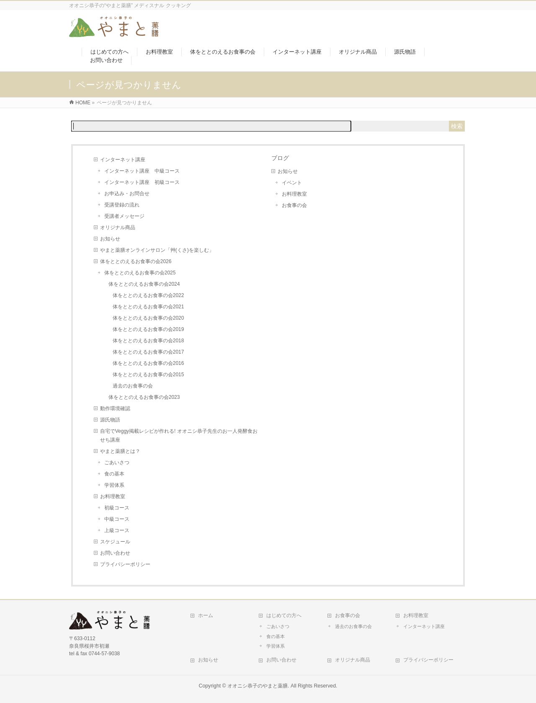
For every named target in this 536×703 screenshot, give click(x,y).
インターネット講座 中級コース (142, 171)
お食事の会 (294, 205)
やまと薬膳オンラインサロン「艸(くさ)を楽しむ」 (157, 250)
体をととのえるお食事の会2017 (148, 352)
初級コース (116, 508)
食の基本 (114, 474)
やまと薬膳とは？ (120, 451)
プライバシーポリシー (125, 564)
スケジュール (115, 542)
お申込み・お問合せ (126, 193)
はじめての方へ (284, 615)
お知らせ (110, 239)
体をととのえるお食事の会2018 (148, 341)
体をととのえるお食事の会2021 (148, 307)
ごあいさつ (116, 462)
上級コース (116, 530)
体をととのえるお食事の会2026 (136, 261)
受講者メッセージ (124, 216)
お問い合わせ (115, 553)
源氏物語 (110, 420)
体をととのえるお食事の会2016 (148, 363)
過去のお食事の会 (133, 386)
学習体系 (114, 485)
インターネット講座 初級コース (142, 182)
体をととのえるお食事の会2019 (148, 329)
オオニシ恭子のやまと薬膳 (257, 686)
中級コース (116, 519)
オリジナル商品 (117, 227)
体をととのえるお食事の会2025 (140, 273)
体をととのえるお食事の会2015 (148, 374)
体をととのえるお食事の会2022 (148, 295)
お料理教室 (112, 496)
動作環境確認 (115, 408)
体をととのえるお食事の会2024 (144, 284)
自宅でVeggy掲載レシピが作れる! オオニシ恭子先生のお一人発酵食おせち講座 (179, 435)
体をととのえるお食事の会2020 (148, 318)
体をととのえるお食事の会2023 (144, 397)
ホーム (205, 615)
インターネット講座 (122, 160)
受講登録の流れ (121, 205)
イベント (292, 183)
